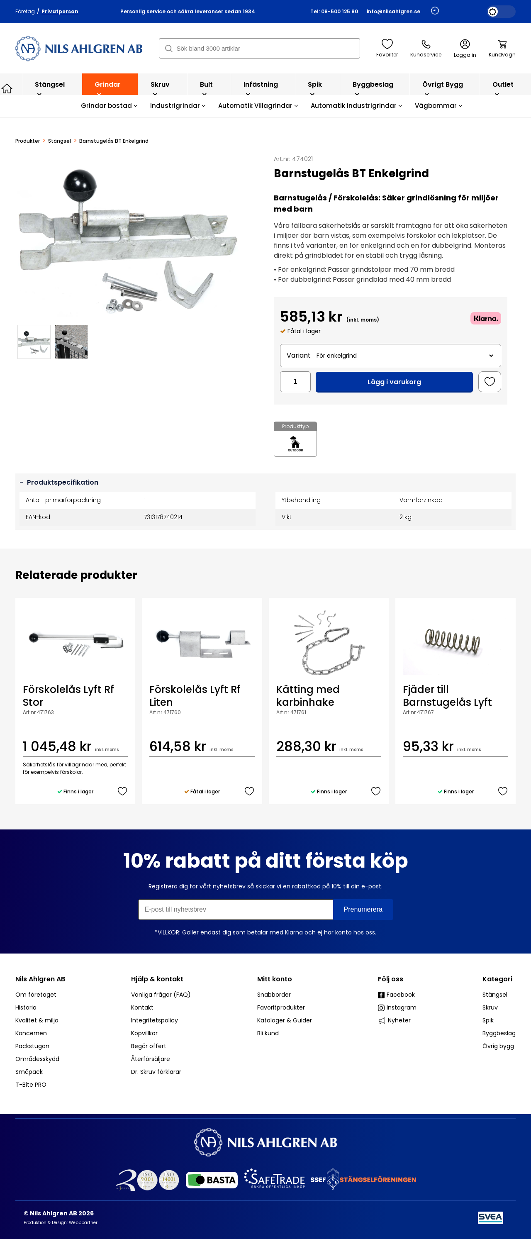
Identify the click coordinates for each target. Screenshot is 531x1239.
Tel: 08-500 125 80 (334, 11)
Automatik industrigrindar (356, 105)
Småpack (29, 1072)
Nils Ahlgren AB (40, 979)
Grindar (108, 89)
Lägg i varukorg (394, 382)
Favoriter (387, 48)
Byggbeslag (373, 89)
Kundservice (425, 48)
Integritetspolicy (154, 1020)
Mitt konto (274, 979)
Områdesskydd (37, 1059)
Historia (26, 1007)
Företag (25, 11)
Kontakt (142, 1007)
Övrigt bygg (442, 89)
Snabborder (274, 994)
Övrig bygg (498, 1046)
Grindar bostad (109, 105)
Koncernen (31, 1033)
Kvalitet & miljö (36, 1020)
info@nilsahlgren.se (393, 11)
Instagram (397, 1007)
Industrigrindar (178, 105)
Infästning (261, 89)
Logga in (465, 49)
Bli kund (268, 1033)
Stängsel (50, 89)
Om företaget (35, 994)
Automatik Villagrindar (258, 105)
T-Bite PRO (30, 1084)
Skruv (160, 89)
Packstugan (32, 1046)
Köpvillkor (144, 1033)
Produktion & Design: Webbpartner (60, 1222)
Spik (315, 89)
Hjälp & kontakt (157, 979)
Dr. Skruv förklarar (156, 1072)
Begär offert (148, 1046)
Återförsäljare (150, 1059)
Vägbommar (439, 105)
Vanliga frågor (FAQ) (161, 994)
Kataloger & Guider (284, 1020)
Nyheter (394, 1020)
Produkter (27, 141)
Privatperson (59, 11)
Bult (206, 89)
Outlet (503, 89)
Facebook (396, 994)
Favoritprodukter (281, 1007)
